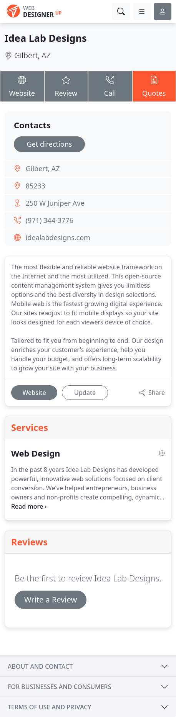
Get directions (49, 144)
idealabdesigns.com (58, 237)
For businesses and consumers (59, 687)
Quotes (154, 86)
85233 (35, 185)
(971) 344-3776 (49, 220)
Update (85, 392)
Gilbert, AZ (32, 55)
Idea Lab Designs (46, 37)
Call (110, 86)
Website (22, 86)
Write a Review (50, 599)
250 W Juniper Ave (55, 203)
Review (66, 86)
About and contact (40, 666)
